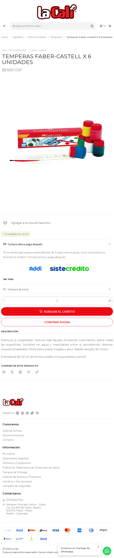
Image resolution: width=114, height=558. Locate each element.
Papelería (17, 37)
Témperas (56, 37)
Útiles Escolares (37, 37)
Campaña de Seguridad (17, 485)
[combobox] (52, 26)
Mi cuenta (9, 453)
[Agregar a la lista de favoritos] (25, 223)
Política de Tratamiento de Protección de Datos (31, 467)
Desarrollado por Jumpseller (55, 552)
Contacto (8, 439)
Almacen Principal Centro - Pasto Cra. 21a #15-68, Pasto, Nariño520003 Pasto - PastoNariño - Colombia (24, 509)
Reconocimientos (13, 435)
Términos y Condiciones (17, 463)
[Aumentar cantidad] (110, 301)
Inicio (5, 37)
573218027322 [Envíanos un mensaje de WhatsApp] (13, 499)
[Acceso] (103, 26)
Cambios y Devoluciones (17, 481)
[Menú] (4, 26)
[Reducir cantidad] (4, 301)
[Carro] (110, 26)
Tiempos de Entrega (15, 472)
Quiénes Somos (12, 430)
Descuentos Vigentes (16, 458)
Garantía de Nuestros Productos (22, 476)
